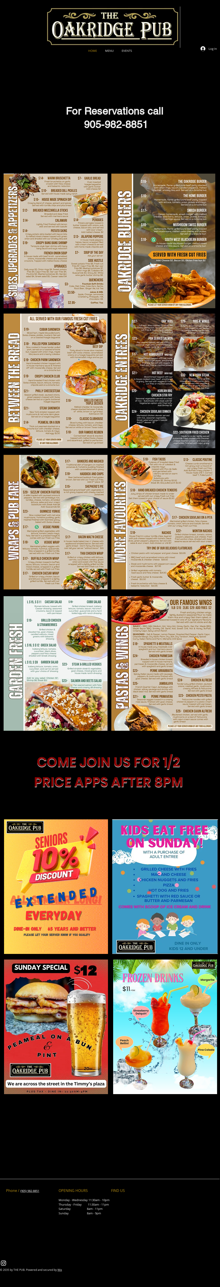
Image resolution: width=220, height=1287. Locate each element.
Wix (59, 1270)
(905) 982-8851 (29, 1191)
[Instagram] (3, 1263)
